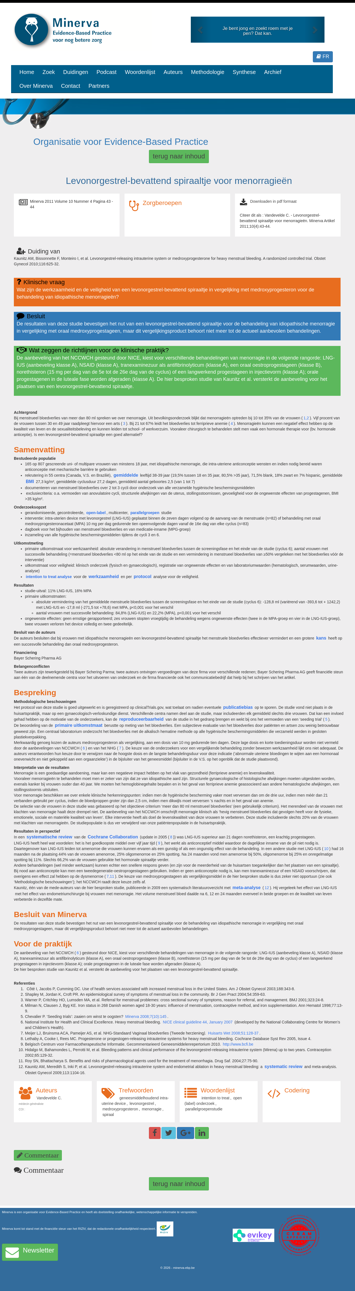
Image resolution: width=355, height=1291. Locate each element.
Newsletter (30, 1252)
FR (322, 56)
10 (326, 848)
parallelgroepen (144, 512)
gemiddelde (125, 475)
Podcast (106, 72)
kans (321, 638)
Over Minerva (36, 86)
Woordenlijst (140, 72)
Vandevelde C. (49, 1098)
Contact (70, 86)
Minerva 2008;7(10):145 (146, 1016)
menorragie (152, 1109)
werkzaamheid (103, 576)
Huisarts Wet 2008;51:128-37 (233, 1033)
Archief (272, 72)
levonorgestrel (142, 1103)
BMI (30, 481)
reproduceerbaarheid (141, 719)
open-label (96, 512)
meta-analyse (246, 887)
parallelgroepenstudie (203, 1109)
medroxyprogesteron (120, 1109)
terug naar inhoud (179, 156)
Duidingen (75, 72)
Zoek (48, 72)
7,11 (110, 876)
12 (267, 888)
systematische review (49, 837)
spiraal (108, 1114)
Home (26, 72)
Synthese (244, 72)
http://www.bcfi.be (238, 1044)
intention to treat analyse (49, 576)
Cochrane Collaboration (113, 837)
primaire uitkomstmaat (79, 725)
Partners (99, 86)
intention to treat (215, 1098)
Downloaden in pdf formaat (273, 201)
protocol (142, 576)
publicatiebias (238, 707)
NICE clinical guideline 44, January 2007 (198, 1022)
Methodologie (207, 72)
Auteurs (173, 72)
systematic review (283, 1066)
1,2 (306, 418)
